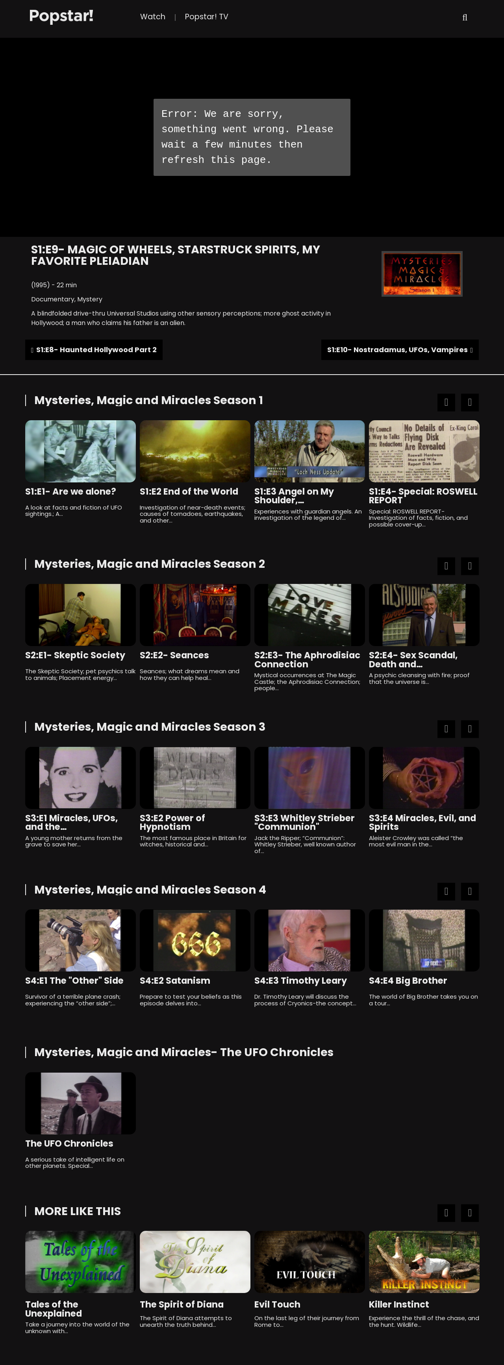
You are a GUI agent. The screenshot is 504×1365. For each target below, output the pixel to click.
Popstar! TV (206, 16)
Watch (152, 16)
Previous (446, 402)
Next (470, 402)
